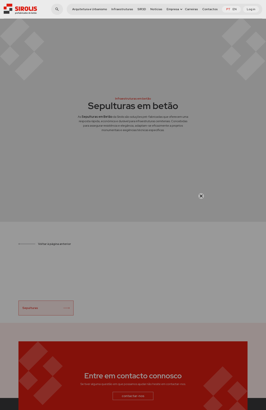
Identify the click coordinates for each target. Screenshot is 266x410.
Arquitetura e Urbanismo (89, 9)
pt (228, 9)
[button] (173, 9)
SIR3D (141, 9)
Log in (251, 9)
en (235, 9)
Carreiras (191, 9)
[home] (20, 9)
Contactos (210, 9)
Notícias (156, 9)
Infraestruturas (122, 9)
